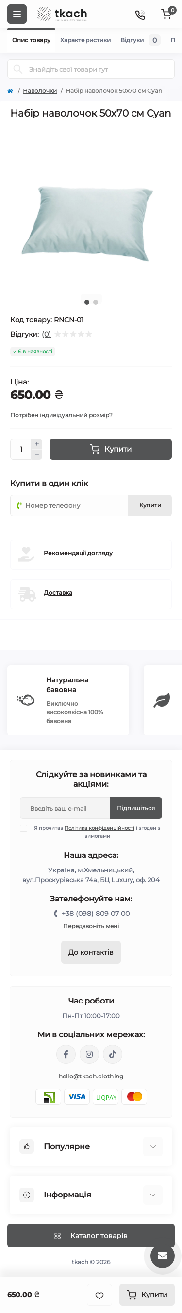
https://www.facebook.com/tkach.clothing (66, 1054)
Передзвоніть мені (91, 925)
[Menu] (17, 14)
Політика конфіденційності (99, 828)
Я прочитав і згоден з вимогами (96, 832)
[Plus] (37, 444)
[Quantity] (21, 449)
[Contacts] (140, 14)
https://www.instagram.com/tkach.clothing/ (89, 1054)
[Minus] (37, 455)
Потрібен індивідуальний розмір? (61, 415)
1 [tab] (86, 302)
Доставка (58, 592)
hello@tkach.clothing (91, 1076)
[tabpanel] (91, 205)
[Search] (18, 69)
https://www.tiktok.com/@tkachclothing (112, 1054)
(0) (46, 334)
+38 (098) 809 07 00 (96, 913)
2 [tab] (95, 302)
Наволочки (40, 90)
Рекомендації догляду (78, 553)
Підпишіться (136, 807)
